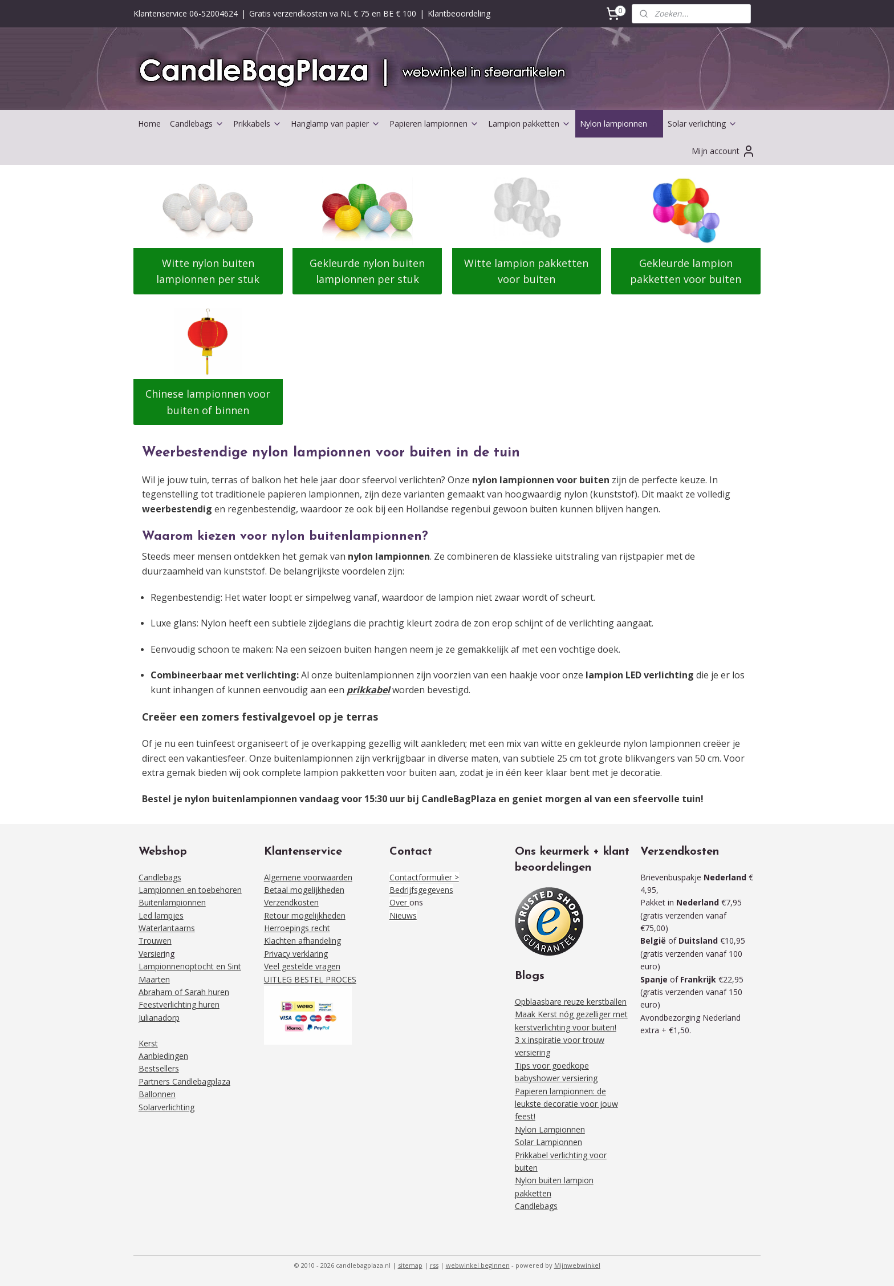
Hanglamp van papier (335, 123)
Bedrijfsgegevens (421, 889)
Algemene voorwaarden (308, 877)
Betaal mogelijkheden (304, 889)
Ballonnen (157, 1094)
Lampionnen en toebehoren (190, 889)
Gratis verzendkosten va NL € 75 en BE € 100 (332, 13)
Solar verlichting (702, 123)
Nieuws (403, 915)
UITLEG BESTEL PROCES (310, 979)
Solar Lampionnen (548, 1142)
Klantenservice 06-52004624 (185, 13)
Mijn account (723, 151)
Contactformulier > (424, 877)
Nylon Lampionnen (550, 1129)
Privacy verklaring (296, 953)
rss (434, 1265)
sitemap (410, 1265)
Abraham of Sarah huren (184, 991)
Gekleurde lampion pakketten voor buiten (686, 271)
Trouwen (155, 940)
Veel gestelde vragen (302, 966)
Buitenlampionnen (172, 902)
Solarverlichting (166, 1107)
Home (149, 123)
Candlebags (197, 123)
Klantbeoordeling (459, 13)
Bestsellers (159, 1068)
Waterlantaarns (167, 928)
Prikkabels (257, 123)
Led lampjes (161, 915)
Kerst (148, 1043)
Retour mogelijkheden (305, 915)
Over (399, 902)
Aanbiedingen (163, 1055)
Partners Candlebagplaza (184, 1081)
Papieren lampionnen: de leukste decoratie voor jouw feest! (566, 1104)
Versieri (152, 953)
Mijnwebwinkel (577, 1265)
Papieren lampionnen (434, 123)
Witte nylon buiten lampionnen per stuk (207, 271)
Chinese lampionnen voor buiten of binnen (207, 402)
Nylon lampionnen (619, 123)
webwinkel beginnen (478, 1265)
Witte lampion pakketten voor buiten (527, 271)
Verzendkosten (291, 902)
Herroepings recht (297, 928)
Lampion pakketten (529, 123)
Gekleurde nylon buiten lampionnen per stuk (367, 271)
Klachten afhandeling (302, 940)
